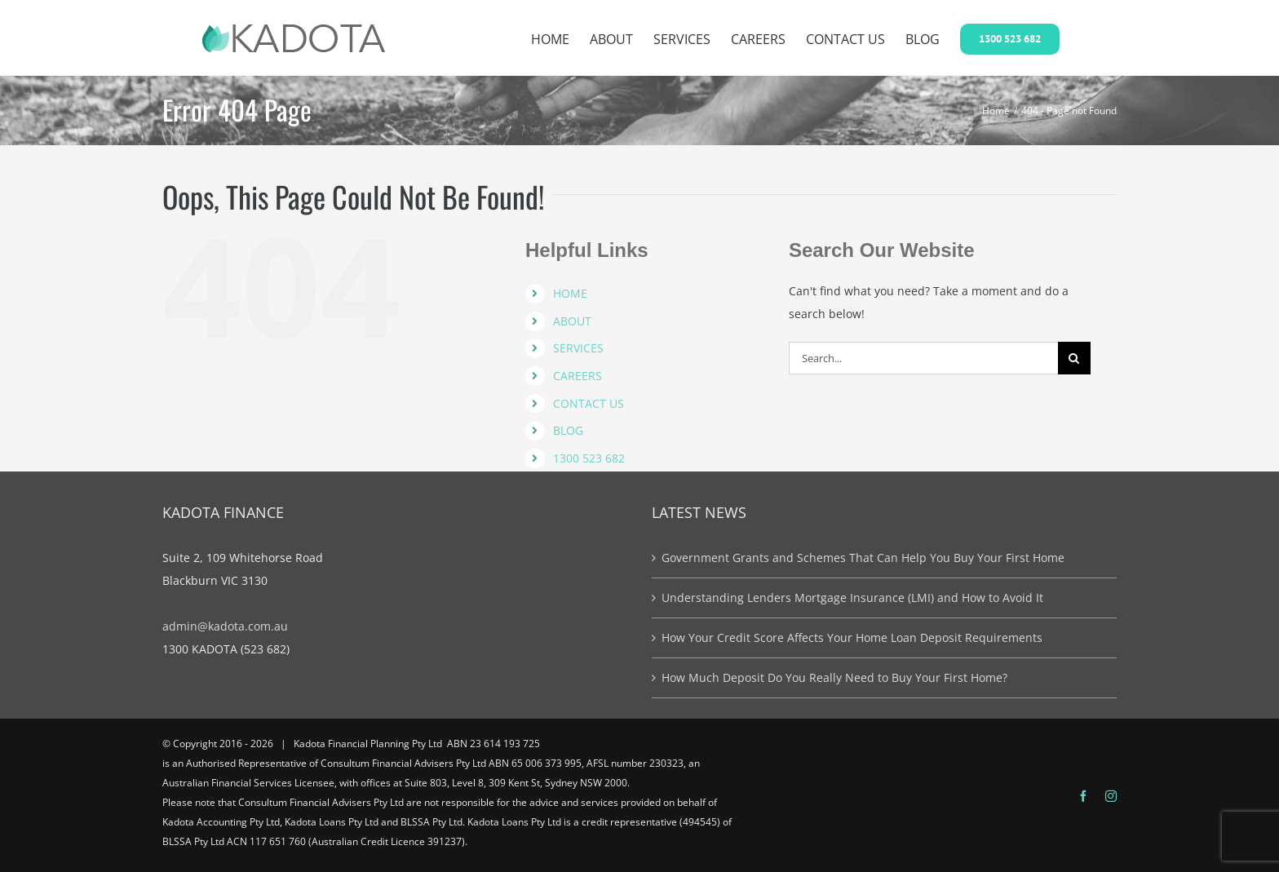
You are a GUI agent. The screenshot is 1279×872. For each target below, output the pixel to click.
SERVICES (578, 348)
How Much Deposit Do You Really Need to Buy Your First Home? (834, 677)
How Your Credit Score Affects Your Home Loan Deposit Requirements (852, 637)
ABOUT (572, 321)
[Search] (1074, 358)
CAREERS (577, 375)
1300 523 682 (589, 458)
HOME (570, 293)
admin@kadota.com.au (225, 626)
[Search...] (923, 358)
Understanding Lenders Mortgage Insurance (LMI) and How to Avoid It (852, 597)
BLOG (568, 430)
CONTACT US (588, 403)
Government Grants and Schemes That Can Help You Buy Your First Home (863, 557)
